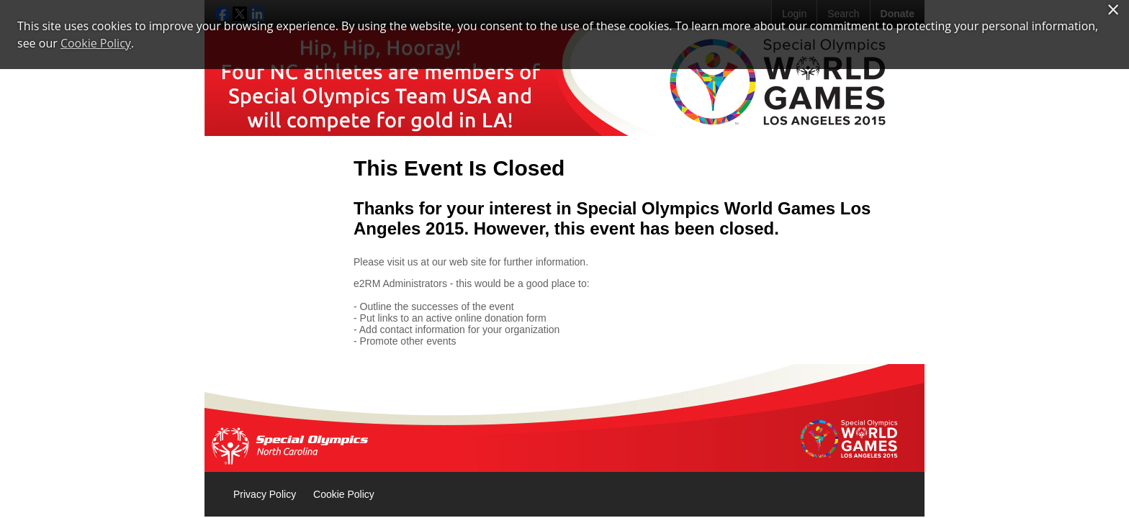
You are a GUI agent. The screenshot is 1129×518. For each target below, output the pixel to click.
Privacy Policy (264, 494)
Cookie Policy (343, 494)
